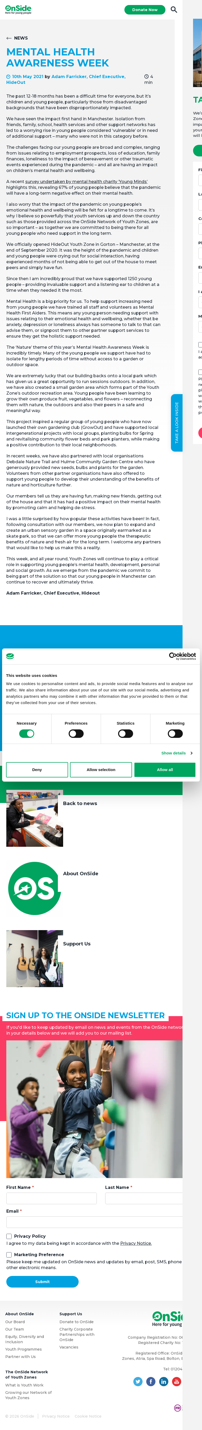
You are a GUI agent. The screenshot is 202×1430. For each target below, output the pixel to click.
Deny (37, 769)
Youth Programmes (23, 1349)
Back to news (80, 804)
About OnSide (80, 874)
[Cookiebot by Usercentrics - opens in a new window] (173, 656)
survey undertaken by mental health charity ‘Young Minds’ (86, 182)
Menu (192, 10)
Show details (173, 753)
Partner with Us (20, 1357)
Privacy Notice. (136, 1243)
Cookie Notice (88, 1416)
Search (173, 10)
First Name (18, 1187)
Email (12, 1211)
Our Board (15, 1322)
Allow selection (101, 769)
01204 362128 (184, 1369)
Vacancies (68, 1347)
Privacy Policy (30, 1236)
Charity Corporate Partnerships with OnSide (76, 1335)
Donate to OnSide (76, 1322)
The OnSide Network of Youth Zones (26, 1375)
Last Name (117, 1187)
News (21, 38)
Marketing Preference (39, 1255)
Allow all (165, 769)
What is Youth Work (24, 1385)
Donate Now (144, 10)
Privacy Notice (56, 1416)
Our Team (14, 1329)
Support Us (76, 944)
